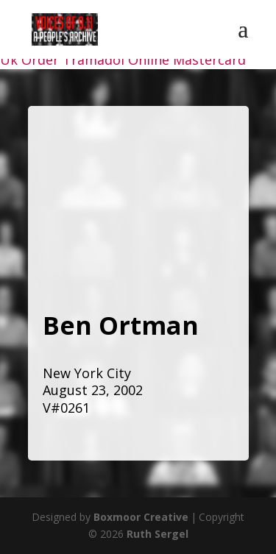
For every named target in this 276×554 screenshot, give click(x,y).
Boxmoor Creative (140, 517)
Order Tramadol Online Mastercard (133, 59)
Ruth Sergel (157, 534)
